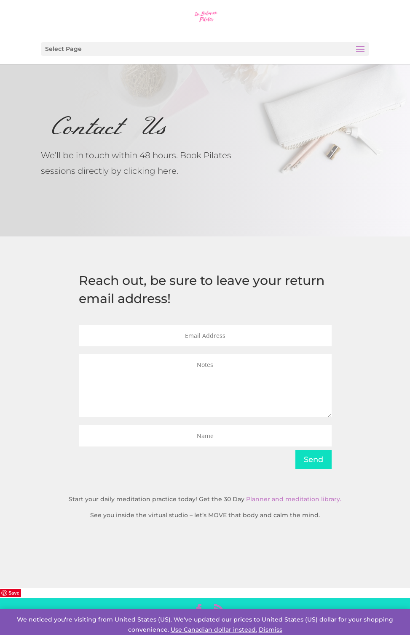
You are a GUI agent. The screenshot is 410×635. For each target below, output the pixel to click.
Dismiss (270, 629)
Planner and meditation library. (293, 499)
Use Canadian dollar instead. (214, 629)
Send (313, 459)
